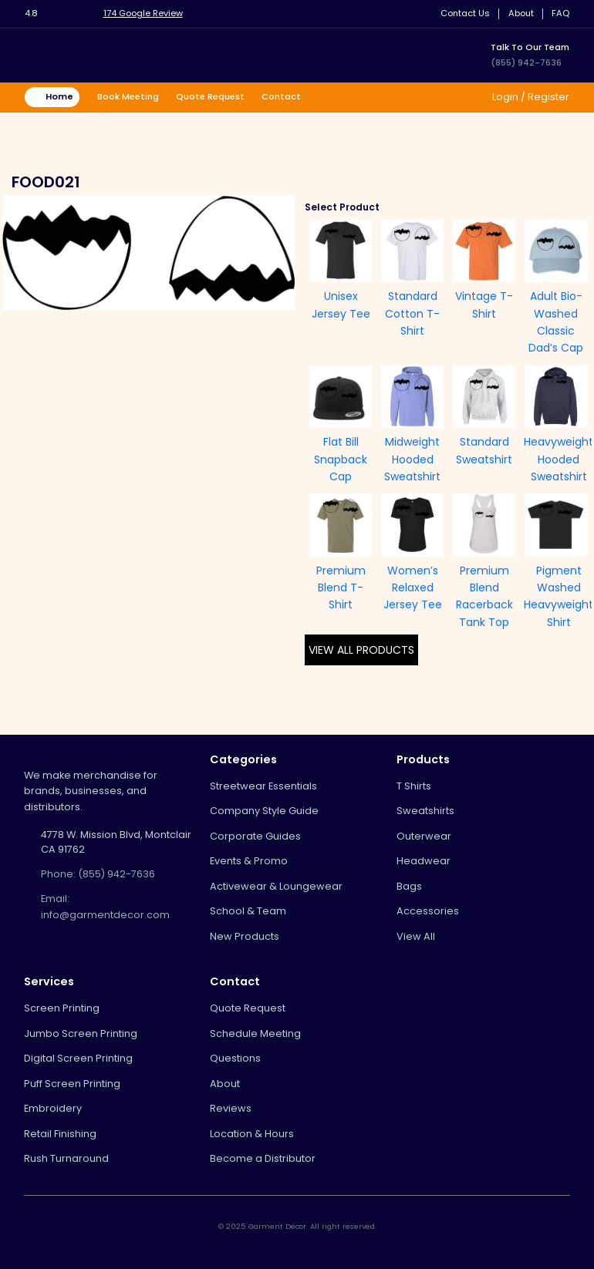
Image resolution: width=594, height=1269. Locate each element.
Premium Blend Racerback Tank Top (484, 596)
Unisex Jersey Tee (341, 304)
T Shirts (414, 786)
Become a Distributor (263, 1158)
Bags (409, 886)
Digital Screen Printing (78, 1058)
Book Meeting (128, 96)
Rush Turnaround (66, 1158)
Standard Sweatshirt (484, 450)
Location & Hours (252, 1133)
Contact (281, 96)
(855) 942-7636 (526, 62)
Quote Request (210, 96)
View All (416, 936)
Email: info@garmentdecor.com (105, 906)
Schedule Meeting (255, 1033)
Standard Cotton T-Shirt (412, 313)
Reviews (230, 1108)
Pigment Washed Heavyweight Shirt (558, 596)
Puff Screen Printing (72, 1083)
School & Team (248, 910)
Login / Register (529, 96)
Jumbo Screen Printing (80, 1033)
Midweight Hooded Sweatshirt (412, 459)
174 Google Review (143, 13)
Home (59, 96)
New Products (244, 936)
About (521, 13)
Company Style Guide (264, 810)
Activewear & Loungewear (276, 886)
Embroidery (53, 1108)
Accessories (428, 910)
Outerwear (424, 836)
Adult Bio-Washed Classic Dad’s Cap (555, 321)
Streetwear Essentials (263, 786)
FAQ (560, 13)
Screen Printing (62, 1008)
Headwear (424, 860)
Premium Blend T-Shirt (341, 588)
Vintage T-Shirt (484, 304)
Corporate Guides (255, 836)
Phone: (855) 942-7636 (98, 873)
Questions (235, 1058)
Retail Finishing (60, 1133)
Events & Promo (249, 860)
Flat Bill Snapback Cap (340, 459)
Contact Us (465, 13)
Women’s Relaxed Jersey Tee (412, 588)
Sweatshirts (425, 810)
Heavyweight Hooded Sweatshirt (558, 459)
